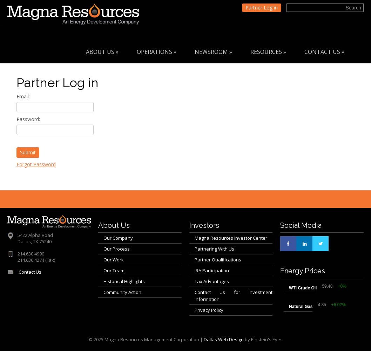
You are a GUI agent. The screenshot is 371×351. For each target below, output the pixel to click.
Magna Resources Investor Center (231, 238)
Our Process (116, 249)
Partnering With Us (214, 249)
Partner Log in (261, 7)
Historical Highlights (124, 281)
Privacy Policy (209, 310)
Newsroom (213, 52)
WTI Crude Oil (303, 288)
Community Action (122, 292)
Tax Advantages (212, 281)
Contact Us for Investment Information (234, 295)
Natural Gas (300, 306)
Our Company (118, 238)
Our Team (113, 270)
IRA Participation (212, 270)
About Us (102, 52)
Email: (23, 96)
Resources (268, 52)
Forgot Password (36, 164)
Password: (28, 119)
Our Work (113, 260)
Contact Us (324, 52)
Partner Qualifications (218, 260)
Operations (156, 52)
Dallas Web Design (224, 339)
